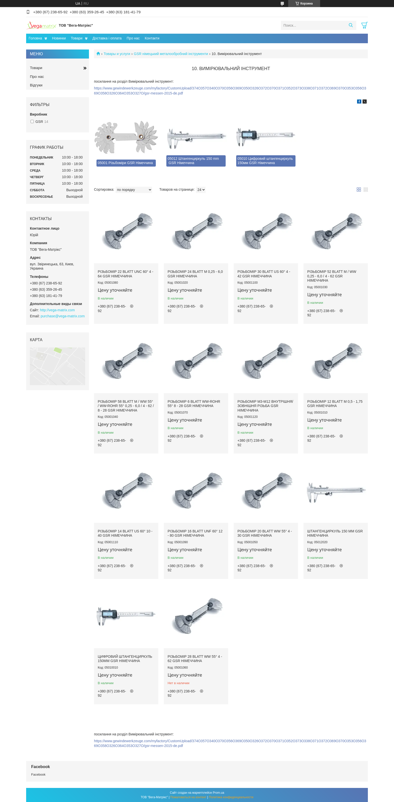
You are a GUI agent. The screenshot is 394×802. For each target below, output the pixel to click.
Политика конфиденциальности (231, 797)
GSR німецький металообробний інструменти (171, 54)
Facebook (38, 774)
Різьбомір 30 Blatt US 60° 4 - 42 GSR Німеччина (263, 274)
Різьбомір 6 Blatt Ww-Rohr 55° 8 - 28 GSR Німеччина (194, 403)
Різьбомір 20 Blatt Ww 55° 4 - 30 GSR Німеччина (264, 533)
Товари (76, 38)
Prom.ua (218, 792)
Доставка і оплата (107, 38)
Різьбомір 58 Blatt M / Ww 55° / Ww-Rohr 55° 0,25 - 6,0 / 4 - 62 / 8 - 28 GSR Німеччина (126, 405)
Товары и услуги (117, 54)
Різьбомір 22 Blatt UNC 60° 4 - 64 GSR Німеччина (125, 274)
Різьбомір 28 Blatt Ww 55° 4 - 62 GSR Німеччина (195, 659)
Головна (35, 38)
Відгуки (36, 85)
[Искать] (350, 25)
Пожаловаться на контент (188, 797)
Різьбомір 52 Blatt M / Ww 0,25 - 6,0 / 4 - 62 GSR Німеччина (331, 276)
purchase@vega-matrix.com (63, 316)
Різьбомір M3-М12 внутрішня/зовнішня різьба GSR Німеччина (265, 405)
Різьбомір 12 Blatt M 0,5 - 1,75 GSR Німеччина (335, 403)
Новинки (59, 38)
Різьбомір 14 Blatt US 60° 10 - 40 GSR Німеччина (125, 533)
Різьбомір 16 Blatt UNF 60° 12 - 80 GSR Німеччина (195, 533)
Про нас (133, 38)
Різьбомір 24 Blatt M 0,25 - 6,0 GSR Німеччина (195, 274)
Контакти (152, 38)
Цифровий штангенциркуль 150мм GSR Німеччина (125, 659)
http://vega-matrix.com (57, 310)
